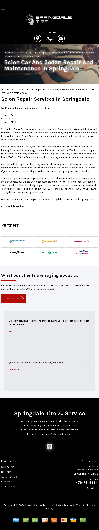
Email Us (92, 488)
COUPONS (7, 472)
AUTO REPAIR (9, 476)
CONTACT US (9, 486)
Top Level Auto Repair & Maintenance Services (67, 52)
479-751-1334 (45, 188)
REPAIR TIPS (8, 481)
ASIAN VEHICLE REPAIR (18, 56)
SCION (37, 56)
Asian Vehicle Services (12, 206)
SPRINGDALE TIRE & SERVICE (21, 52)
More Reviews (14, 298)
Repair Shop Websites (37, 505)
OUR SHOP (7, 467)
